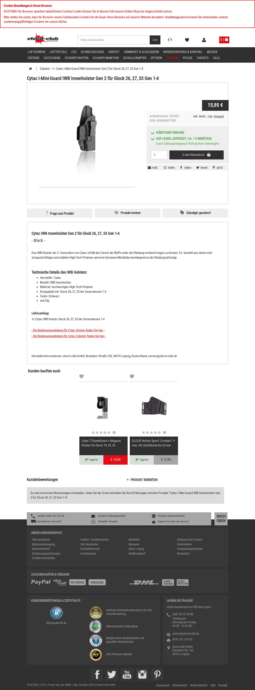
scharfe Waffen (76, 58)
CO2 (74, 52)
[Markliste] (81, 377)
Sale (216, 58)
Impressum (163, 685)
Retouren (134, 544)
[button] (217, 168)
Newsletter (183, 553)
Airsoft (114, 52)
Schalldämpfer (134, 58)
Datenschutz (179, 685)
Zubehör (172, 58)
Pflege (187, 58)
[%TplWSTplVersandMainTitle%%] (79, 584)
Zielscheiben (184, 544)
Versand (219, 116)
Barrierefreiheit (41, 548)
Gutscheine (52, 58)
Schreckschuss (92, 52)
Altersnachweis (41, 539)
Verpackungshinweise (190, 548)
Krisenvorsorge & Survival (182, 52)
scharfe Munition (106, 58)
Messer (212, 52)
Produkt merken (130, 213)
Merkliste (134, 539)
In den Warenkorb (193, 155)
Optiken (156, 58)
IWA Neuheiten (89, 544)
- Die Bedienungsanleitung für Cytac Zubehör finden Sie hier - (69, 336)
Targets (203, 58)
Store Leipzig (136, 548)
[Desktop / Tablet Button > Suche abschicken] (155, 39)
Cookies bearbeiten (43, 558)
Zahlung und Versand (189, 539)
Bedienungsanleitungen (46, 553)
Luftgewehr (36, 52)
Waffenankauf (137, 553)
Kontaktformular (90, 548)
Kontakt (222, 685)
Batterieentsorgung (43, 544)
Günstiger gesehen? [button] (198, 213)
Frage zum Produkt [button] (62, 213)
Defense (33, 58)
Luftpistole (58, 52)
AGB (212, 685)
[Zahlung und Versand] (176, 584)
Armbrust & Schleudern (141, 52)
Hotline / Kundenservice (94, 539)
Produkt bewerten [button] (144, 480)
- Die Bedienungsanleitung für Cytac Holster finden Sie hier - (68, 330)
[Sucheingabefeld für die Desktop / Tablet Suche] (114, 39)
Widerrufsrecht (198, 685)
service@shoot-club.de (185, 633)
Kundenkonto (88, 553)
